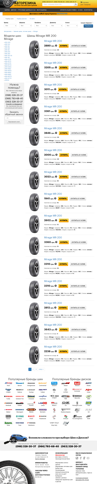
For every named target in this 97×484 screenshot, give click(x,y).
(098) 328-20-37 (47, 2)
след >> (41, 369)
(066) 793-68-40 (59, 2)
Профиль (38, 22)
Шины (7, 10)
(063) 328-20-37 (71, 2)
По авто (32, 18)
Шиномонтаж (60, 455)
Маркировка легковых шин (63, 466)
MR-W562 (8, 69)
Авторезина (25, 3)
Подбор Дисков (22, 18)
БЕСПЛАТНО (62, 14)
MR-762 (7, 57)
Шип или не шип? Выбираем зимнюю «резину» (61, 476)
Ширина (22, 22)
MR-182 (7, 50)
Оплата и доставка (68, 10)
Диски (13, 10)
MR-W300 (8, 67)
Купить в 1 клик (79, 46)
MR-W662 (8, 72)
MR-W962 (8, 74)
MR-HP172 (8, 61)
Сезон (67, 22)
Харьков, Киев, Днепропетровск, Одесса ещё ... (84, 472)
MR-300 (7, 53)
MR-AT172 (8, 59)
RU (36, 477)
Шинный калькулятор (62, 472)
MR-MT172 (8, 65)
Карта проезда (40, 459)
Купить (63, 46)
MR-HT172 (8, 63)
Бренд (6, 22)
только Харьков (87, 23)
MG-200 (7, 42)
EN (38, 477)
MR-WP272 (8, 76)
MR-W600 (8, 70)
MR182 (7, 80)
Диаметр (53, 22)
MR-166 (7, 48)
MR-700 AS (8, 55)
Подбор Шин (9, 18)
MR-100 (7, 44)
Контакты (88, 10)
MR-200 (7, 52)
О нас (80, 10)
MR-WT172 (8, 78)
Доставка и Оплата (61, 457)
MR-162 (7, 46)
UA (40, 477)
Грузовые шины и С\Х (27, 10)
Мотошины (42, 10)
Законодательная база (62, 459)
